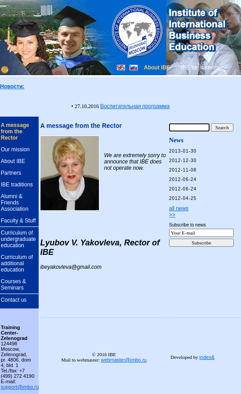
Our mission (15, 149)
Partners (11, 173)
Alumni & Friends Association (14, 202)
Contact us (14, 300)
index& (206, 357)
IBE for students (200, 67)
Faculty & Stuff (18, 220)
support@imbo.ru (20, 386)
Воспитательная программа (135, 106)
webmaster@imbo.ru (124, 359)
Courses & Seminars (13, 284)
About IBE (13, 161)
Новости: (12, 86)
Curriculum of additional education (17, 263)
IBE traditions (17, 184)
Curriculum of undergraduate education (18, 239)
